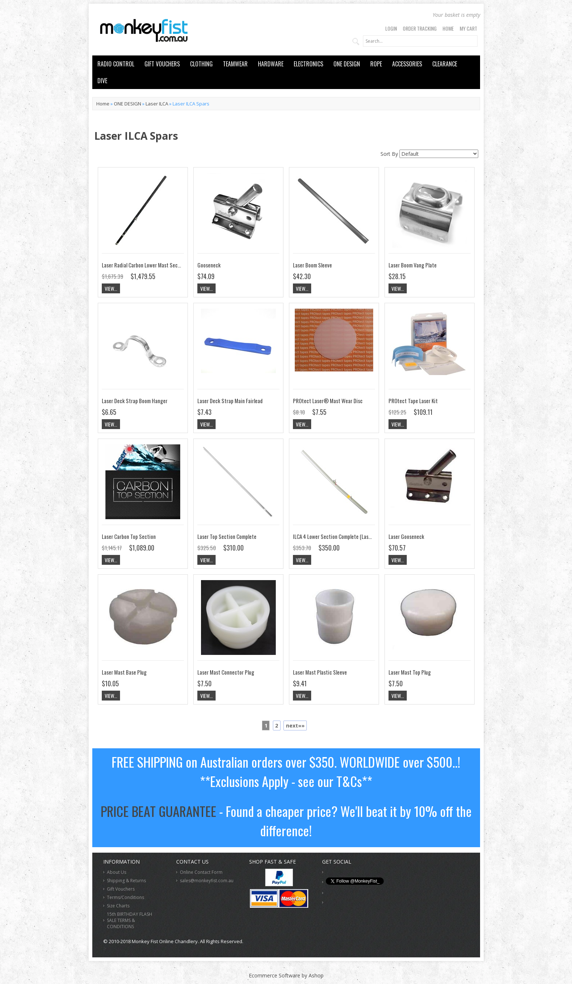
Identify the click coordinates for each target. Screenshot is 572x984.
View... (111, 288)
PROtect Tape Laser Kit (413, 401)
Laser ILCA (157, 103)
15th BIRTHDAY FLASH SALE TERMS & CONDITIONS (129, 920)
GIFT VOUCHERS (162, 63)
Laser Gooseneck (406, 536)
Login (391, 28)
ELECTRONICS (308, 63)
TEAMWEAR (235, 63)
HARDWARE (270, 63)
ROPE (376, 63)
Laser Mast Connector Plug (225, 672)
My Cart (468, 28)
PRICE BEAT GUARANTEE (158, 811)
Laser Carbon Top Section (129, 536)
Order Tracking (420, 28)
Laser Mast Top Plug (410, 672)
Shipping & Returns (126, 880)
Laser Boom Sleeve (312, 265)
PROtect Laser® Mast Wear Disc (328, 401)
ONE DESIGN (346, 63)
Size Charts (118, 906)
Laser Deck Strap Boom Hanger (134, 401)
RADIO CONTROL (115, 63)
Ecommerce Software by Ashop (286, 975)
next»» (295, 725)
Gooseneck (209, 265)
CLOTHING (201, 63)
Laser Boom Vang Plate (413, 265)
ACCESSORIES (407, 63)
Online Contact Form (201, 872)
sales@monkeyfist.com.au (206, 880)
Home (448, 28)
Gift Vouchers (121, 889)
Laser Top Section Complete (226, 536)
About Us (116, 872)
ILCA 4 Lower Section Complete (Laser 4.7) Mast (343, 536)
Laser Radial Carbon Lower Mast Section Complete (155, 265)
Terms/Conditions (125, 897)
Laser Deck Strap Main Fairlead (230, 401)
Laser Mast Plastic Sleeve (320, 672)
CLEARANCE (444, 63)
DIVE (102, 80)
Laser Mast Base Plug (124, 672)
